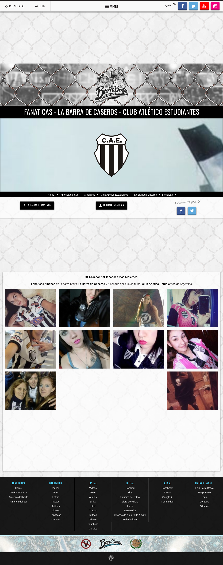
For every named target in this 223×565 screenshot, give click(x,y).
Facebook (167, 488)
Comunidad (167, 501)
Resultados (130, 510)
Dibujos (56, 510)
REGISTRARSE (14, 6)
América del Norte (18, 497)
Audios (93, 497)
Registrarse (204, 492)
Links (93, 501)
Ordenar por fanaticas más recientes (111, 277)
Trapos (55, 501)
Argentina (89, 194)
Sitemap (204, 506)
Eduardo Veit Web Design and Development (112, 558)
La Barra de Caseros (145, 194)
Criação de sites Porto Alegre (130, 515)
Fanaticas (56, 515)
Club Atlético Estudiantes (114, 194)
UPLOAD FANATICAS (111, 205)
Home (51, 194)
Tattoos (56, 506)
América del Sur (69, 194)
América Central (18, 492)
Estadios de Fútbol (130, 497)
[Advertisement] (111, 37)
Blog (130, 492)
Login (204, 497)
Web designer (130, 519)
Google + (167, 497)
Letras (55, 497)
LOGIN (40, 6)
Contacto (204, 501)
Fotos (56, 492)
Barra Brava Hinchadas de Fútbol (111, 84)
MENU (111, 6)
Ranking (130, 488)
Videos (56, 488)
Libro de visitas (130, 501)
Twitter (167, 492)
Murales (55, 519)
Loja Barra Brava (204, 488)
